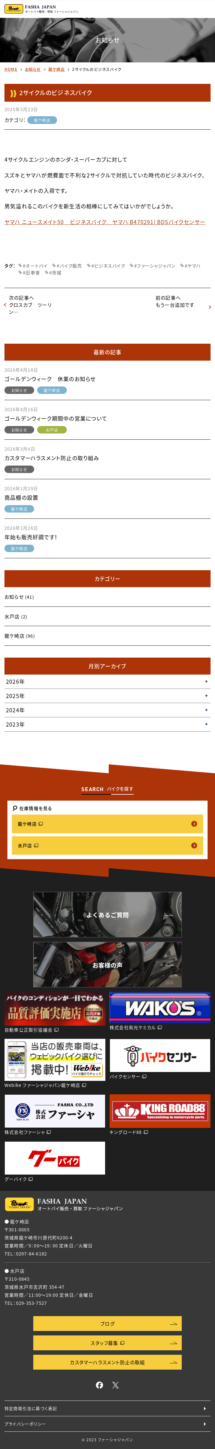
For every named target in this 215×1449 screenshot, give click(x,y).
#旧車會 (31, 272)
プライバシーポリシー (25, 1424)
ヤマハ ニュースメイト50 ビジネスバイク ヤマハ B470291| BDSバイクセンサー (104, 222)
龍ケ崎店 (56, 69)
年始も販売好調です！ (31, 537)
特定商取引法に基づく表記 (30, 1408)
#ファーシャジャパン (155, 266)
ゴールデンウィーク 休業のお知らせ (50, 379)
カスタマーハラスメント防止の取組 (107, 1362)
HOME (11, 69)
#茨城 (55, 272)
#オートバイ (35, 266)
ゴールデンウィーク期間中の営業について (55, 418)
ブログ (107, 1323)
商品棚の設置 (21, 498)
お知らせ (33, 69)
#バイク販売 (69, 266)
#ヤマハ (193, 266)
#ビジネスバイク (108, 266)
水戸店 (52, 430)
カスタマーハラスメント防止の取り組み (51, 458)
